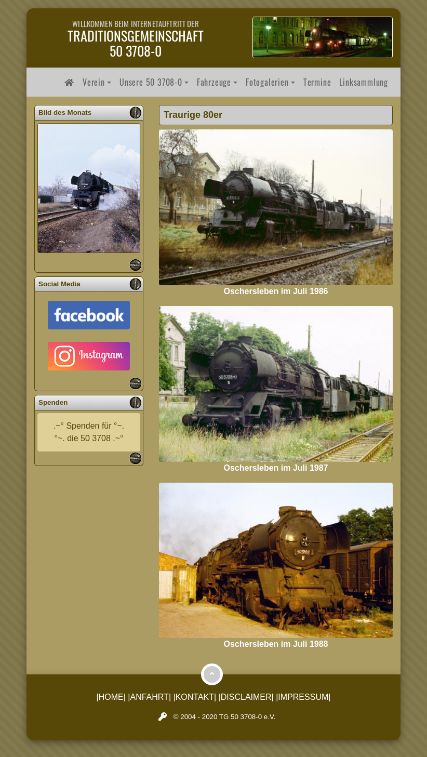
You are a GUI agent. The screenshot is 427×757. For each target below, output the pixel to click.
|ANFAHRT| (149, 697)
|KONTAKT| (195, 697)
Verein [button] (94, 82)
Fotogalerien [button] (267, 82)
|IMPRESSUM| (303, 697)
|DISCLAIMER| (246, 697)
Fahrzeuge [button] (214, 82)
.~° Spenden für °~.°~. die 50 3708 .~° (89, 432)
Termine (317, 82)
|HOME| (111, 697)
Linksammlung (363, 82)
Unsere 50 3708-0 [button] (150, 82)
